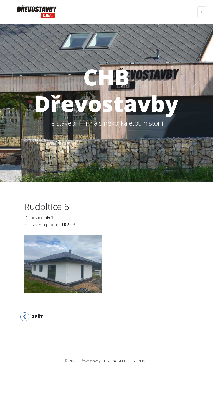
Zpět (31, 316)
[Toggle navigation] (201, 11)
